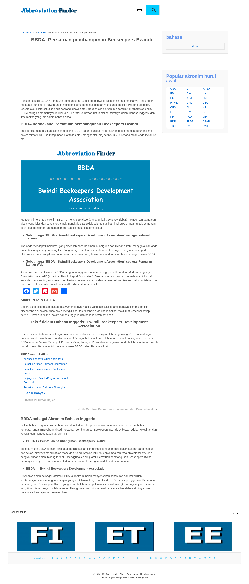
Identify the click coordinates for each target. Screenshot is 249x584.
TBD (173, 126)
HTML (174, 102)
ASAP (206, 121)
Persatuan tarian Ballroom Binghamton (45, 363)
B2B (188, 126)
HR (204, 107)
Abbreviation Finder (116, 574)
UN (204, 93)
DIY (188, 112)
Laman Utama (28, 32)
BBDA (44, 32)
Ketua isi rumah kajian (40, 400)
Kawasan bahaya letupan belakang (43, 358)
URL (189, 102)
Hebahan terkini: (18, 512)
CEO (205, 102)
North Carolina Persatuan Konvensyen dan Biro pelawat (115, 409)
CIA (188, 93)
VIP (205, 116)
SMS (205, 98)
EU (172, 98)
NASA (206, 88)
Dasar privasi (127, 577)
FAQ (189, 116)
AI (187, 107)
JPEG (190, 121)
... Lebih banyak (33, 393)
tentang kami (142, 577)
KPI (172, 116)
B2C (205, 126)
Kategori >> (39, 558)
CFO (173, 107)
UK (188, 88)
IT (171, 112)
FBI (172, 93)
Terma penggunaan (110, 577)
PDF (173, 121)
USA (173, 88)
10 (89, 558)
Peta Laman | (133, 574)
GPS (205, 112)
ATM (189, 98)
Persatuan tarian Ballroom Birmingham (45, 387)
